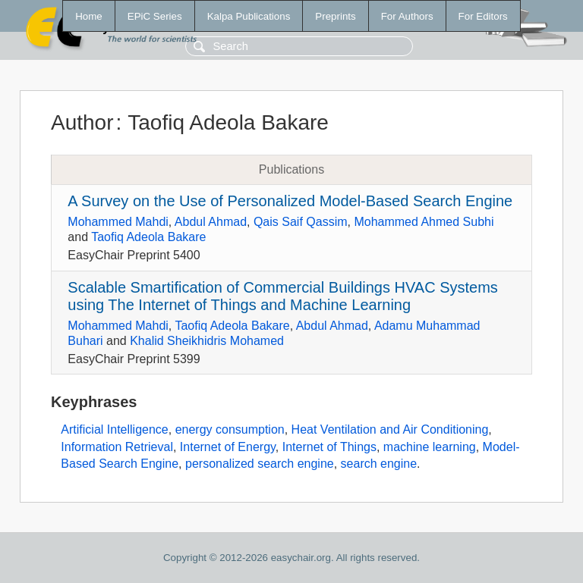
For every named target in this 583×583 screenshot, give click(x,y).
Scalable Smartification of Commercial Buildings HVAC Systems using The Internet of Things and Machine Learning (283, 296)
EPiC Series (155, 16)
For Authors (407, 16)
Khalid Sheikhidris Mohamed (207, 340)
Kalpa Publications (249, 16)
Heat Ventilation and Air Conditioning (390, 429)
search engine (379, 463)
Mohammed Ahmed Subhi (423, 221)
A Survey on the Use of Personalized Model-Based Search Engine (290, 201)
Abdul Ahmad (211, 221)
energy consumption (230, 429)
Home (88, 16)
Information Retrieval (117, 446)
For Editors (483, 16)
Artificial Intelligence (114, 429)
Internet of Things (329, 446)
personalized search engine (259, 463)
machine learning (429, 446)
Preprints (335, 16)
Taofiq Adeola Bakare (148, 236)
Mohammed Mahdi (118, 221)
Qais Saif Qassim (301, 221)
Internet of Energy (228, 446)
